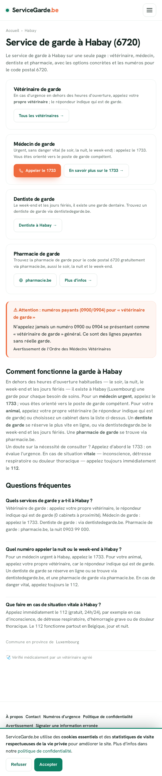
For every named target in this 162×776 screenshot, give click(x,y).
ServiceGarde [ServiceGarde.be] (35, 10)
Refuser (19, 764)
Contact (33, 716)
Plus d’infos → (78, 280)
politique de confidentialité (44, 751)
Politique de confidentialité (108, 716)
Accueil (12, 30)
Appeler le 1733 (37, 170)
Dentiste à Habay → (38, 225)
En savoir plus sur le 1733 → (96, 170)
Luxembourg (67, 641)
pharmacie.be (35, 280)
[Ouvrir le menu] (149, 10)
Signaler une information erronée (67, 725)
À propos (14, 716)
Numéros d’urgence (61, 716)
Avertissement (19, 725)
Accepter (48, 764)
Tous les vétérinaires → (41, 115)
